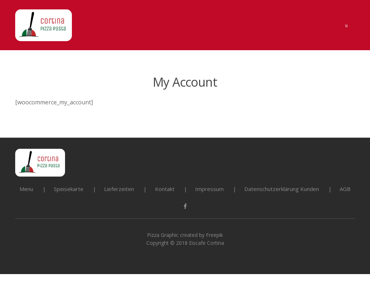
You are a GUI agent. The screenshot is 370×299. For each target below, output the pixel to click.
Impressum (209, 188)
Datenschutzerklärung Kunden (281, 188)
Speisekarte (68, 188)
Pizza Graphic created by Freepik (185, 234)
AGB (345, 188)
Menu (26, 188)
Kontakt (165, 188)
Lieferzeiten (119, 188)
